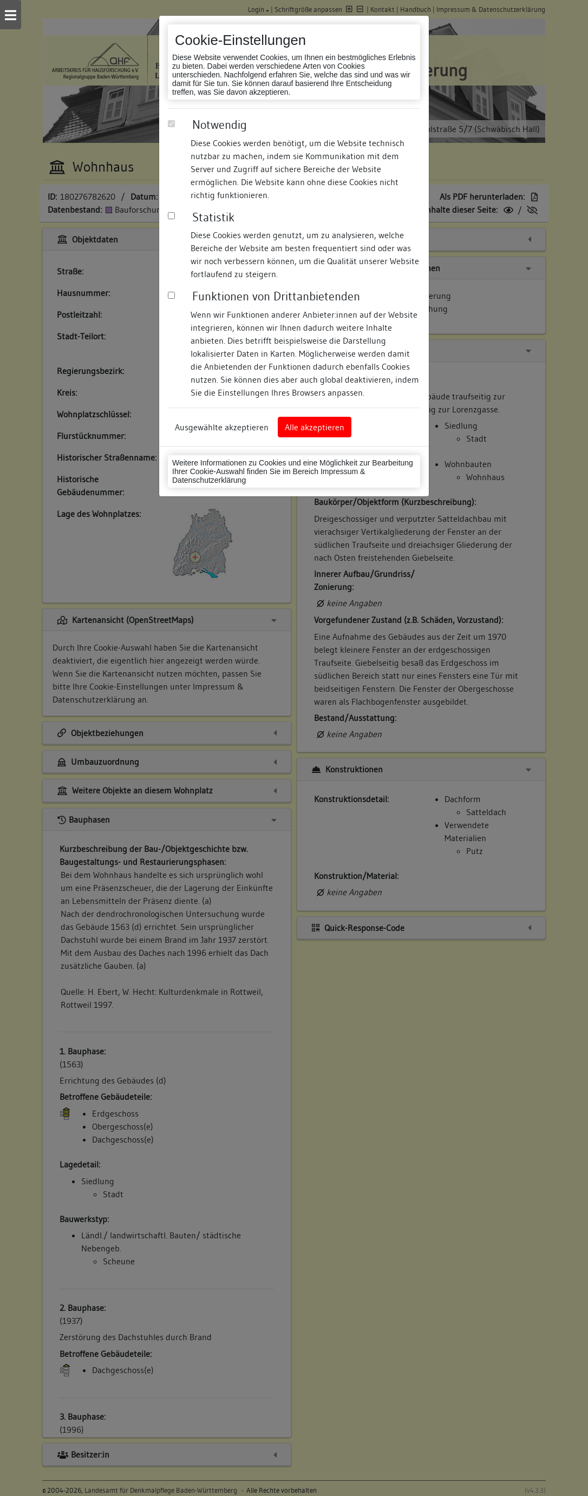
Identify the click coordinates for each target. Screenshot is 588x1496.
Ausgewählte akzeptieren (222, 427)
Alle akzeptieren (314, 427)
